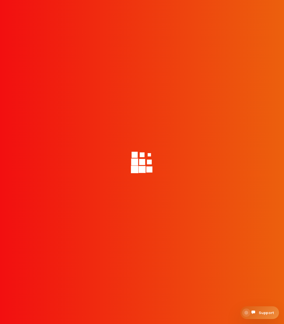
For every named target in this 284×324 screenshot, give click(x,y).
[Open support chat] (259, 312)
